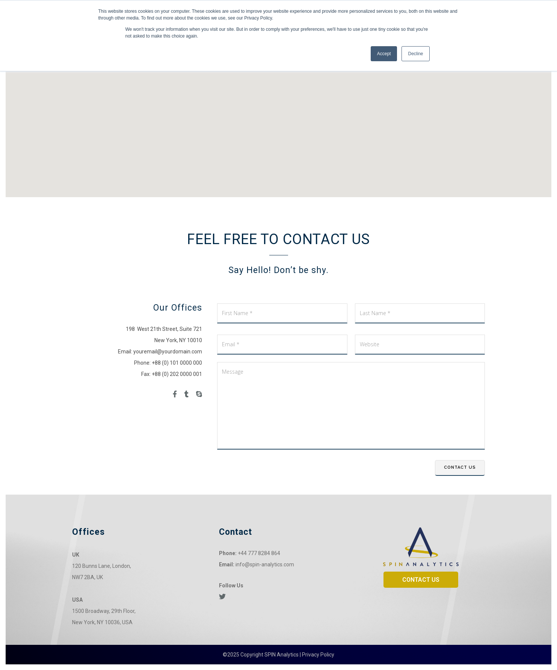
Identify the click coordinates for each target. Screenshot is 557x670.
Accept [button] (384, 53)
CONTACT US (420, 579)
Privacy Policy (318, 655)
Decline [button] (415, 53)
